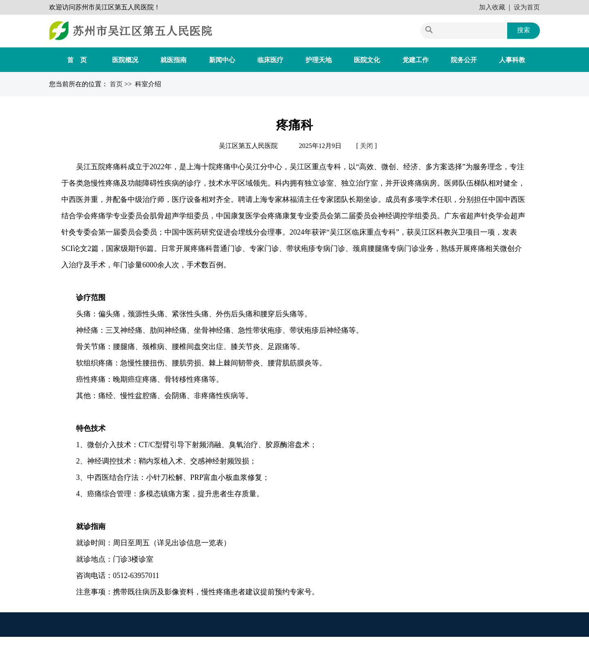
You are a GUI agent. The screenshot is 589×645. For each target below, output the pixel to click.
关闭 (366, 145)
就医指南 (173, 59)
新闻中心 (222, 59)
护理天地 (319, 59)
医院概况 (125, 59)
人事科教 (512, 59)
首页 (117, 84)
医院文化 (367, 59)
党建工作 (415, 59)
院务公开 (464, 59)
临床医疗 (270, 59)
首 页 (77, 59)
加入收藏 (492, 7)
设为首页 (527, 7)
